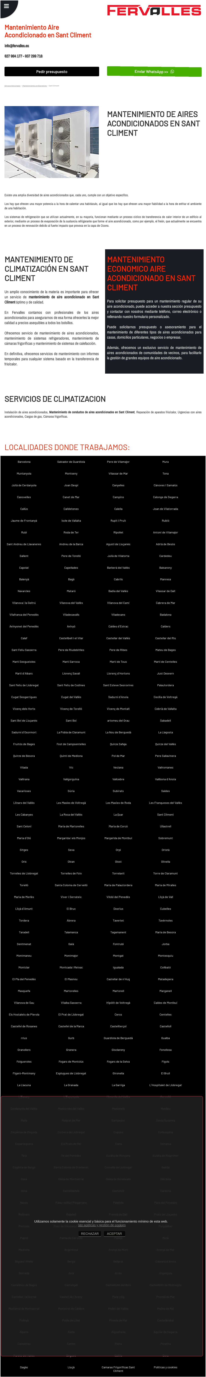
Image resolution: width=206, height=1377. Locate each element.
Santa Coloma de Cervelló (71, 885)
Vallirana (24, 779)
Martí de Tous (118, 661)
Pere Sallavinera (165, 756)
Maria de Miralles (165, 885)
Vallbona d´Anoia (165, 779)
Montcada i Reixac (71, 967)
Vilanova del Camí (118, 602)
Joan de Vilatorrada (165, 508)
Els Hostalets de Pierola (24, 1014)
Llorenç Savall (71, 673)
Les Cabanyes (24, 814)
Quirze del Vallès (165, 744)
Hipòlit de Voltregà (118, 1002)
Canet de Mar (71, 497)
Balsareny (165, 567)
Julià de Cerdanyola (24, 485)
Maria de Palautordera (118, 885)
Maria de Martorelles (71, 826)
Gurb (71, 1038)
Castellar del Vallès (118, 638)
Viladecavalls (71, 614)
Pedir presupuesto (51, 71)
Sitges (24, 850)
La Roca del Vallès (71, 814)
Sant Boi (71, 720)
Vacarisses (24, 791)
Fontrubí (118, 944)
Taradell (24, 932)
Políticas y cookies (165, 1367)
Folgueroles (24, 1061)
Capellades (71, 567)
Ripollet (118, 532)
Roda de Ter (71, 532)
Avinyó (71, 626)
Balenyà (24, 579)
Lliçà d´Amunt (24, 908)
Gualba (165, 1038)
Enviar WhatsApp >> (154, 71)
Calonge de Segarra (165, 497)
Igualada (118, 967)
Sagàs (24, 1367)
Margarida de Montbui (118, 838)
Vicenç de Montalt (118, 708)
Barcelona (24, 461)
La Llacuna (24, 1085)
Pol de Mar (118, 756)
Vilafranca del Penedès (24, 614)
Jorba (165, 944)
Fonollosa (165, 1049)
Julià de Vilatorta (118, 556)
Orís (24, 861)
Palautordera (165, 685)
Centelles (165, 1014)
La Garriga (118, 1085)
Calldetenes (71, 508)
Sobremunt (165, 838)
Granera (71, 1049)
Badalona (165, 614)
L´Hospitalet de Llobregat (165, 1085)
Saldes (165, 791)
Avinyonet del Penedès (24, 626)
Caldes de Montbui (165, 1002)
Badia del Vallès (118, 591)
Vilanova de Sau (24, 1002)
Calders (165, 626)
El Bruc (71, 908)
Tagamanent (118, 932)
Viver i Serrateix (71, 897)
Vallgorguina (71, 779)
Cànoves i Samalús (166, 485)
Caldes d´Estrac (118, 626)
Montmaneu (24, 955)
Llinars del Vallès (24, 802)
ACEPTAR (114, 1233)
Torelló (24, 885)
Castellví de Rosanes (24, 1026)
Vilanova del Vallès (71, 602)
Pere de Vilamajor (118, 461)
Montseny (71, 473)
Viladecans (118, 614)
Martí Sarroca (71, 661)
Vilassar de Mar (118, 473)
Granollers (24, 1049)
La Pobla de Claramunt (71, 732)
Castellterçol (118, 1026)
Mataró (71, 591)
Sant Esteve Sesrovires (118, 685)
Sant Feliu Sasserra (24, 650)
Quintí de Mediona (71, 756)
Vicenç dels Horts (24, 708)
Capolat (24, 567)
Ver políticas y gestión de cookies (102, 1225)
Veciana (118, 767)
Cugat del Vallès (71, 697)
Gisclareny (118, 1049)
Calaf (24, 638)
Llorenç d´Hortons (118, 673)
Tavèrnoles (166, 920)
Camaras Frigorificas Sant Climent (118, 1368)
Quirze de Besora (24, 756)
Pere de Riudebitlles (71, 650)
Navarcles (24, 591)
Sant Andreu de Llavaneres (24, 544)
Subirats (118, 791)
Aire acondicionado (12, 85)
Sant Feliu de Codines (71, 685)
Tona (166, 473)
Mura (165, 461)
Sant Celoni (24, 826)
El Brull (165, 1073)
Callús (24, 508)
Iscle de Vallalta (71, 520)
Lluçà (71, 1367)
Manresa (165, 579)
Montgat (118, 955)
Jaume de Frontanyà (24, 520)
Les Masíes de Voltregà (71, 802)
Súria (71, 791)
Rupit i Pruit (118, 520)
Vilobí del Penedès (118, 897)
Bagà (71, 579)
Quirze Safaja (118, 744)
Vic (71, 767)
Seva (71, 850)
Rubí (24, 532)
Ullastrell (165, 826)
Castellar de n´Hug (118, 979)
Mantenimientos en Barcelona (34, 85)
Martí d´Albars (24, 673)
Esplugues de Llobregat (71, 1073)
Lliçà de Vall (165, 897)
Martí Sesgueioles (24, 661)
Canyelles (118, 485)
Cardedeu (165, 556)
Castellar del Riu (165, 638)
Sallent (24, 556)
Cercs (118, 1014)
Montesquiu (165, 955)
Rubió (165, 520)
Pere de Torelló (71, 556)
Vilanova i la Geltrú (24, 602)
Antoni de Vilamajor (165, 532)
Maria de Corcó (118, 826)
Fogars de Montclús (71, 1061)
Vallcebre (118, 779)
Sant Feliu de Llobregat (24, 685)
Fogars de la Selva (118, 1061)
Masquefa (24, 991)
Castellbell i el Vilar (71, 638)
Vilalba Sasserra (71, 1002)
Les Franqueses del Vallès (165, 802)
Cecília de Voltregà (165, 697)
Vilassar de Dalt (165, 591)
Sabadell (165, 720)
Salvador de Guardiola (71, 461)
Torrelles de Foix (71, 873)
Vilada (24, 767)
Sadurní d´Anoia (118, 697)
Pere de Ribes (118, 650)
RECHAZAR (90, 1233)
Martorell (118, 991)
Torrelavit (118, 873)
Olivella (165, 861)
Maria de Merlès (24, 897)
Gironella (118, 1073)
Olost (118, 861)
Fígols (165, 1061)
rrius (24, 1038)
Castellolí (165, 1026)
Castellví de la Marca (71, 1026)
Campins (118, 497)
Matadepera (165, 979)
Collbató (165, 967)
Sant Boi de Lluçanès (24, 720)
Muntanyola (24, 473)
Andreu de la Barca (71, 544)
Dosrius (118, 908)
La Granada (71, 1085)
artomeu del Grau (118, 720)
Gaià (71, 944)
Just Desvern (165, 673)
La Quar (118, 814)
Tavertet (118, 920)
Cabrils (118, 579)
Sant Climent (165, 814)
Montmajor (71, 955)
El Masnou (71, 979)
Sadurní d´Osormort (24, 732)
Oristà (165, 850)
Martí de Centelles (165, 661)
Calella (118, 508)
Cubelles (165, 908)
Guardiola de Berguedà (118, 1038)
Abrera (71, 920)
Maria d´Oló (24, 838)
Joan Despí (71, 485)
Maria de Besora (165, 932)
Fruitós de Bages (24, 744)
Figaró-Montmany (24, 1073)
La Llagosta (165, 732)
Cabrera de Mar (165, 602)
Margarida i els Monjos (71, 838)
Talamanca (71, 932)
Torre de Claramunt (165, 873)
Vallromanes (165, 767)
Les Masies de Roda (118, 802)
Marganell (165, 991)
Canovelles (24, 497)
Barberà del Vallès (118, 567)
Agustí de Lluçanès (118, 544)
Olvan (71, 861)
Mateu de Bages (165, 650)
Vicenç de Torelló (71, 708)
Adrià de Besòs (165, 544)
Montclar (24, 967)
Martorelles (71, 991)
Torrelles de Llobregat (24, 873)
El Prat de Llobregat (71, 1014)
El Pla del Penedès (24, 979)
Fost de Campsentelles (71, 744)
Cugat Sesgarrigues (24, 697)
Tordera (24, 920)
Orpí (118, 850)
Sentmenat (24, 944)
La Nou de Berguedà (118, 732)
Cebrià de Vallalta (166, 708)
